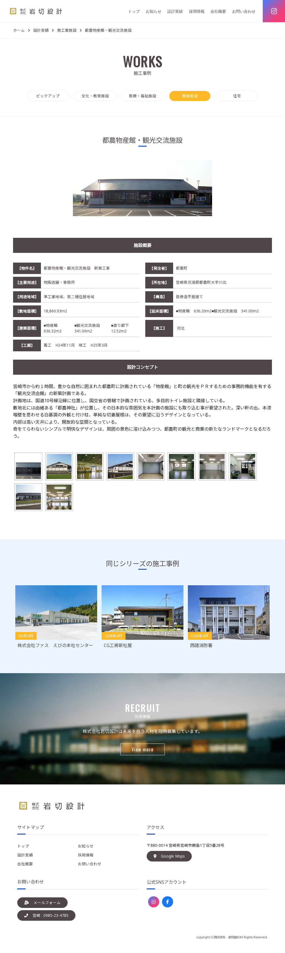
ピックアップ (48, 95)
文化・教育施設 (95, 95)
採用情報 (197, 11)
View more (142, 749)
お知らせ (153, 11)
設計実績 (175, 11)
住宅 (237, 95)
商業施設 (190, 95)
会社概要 (218, 11)
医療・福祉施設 (142, 95)
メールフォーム (42, 902)
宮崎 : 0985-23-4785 (46, 915)
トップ (134, 11)
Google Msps (169, 856)
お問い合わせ (243, 11)
